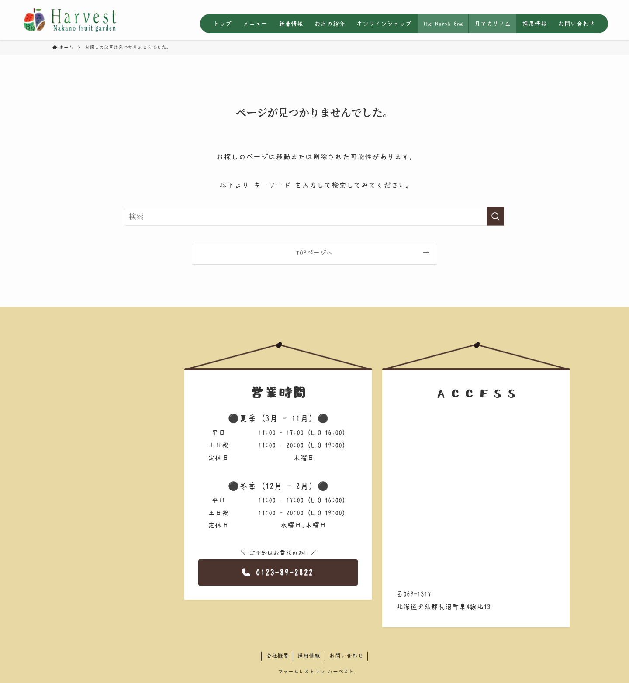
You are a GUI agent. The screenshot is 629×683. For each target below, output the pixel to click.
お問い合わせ (346, 656)
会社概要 (277, 656)
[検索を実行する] (495, 216)
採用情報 (308, 656)
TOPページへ (314, 252)
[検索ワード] (314, 216)
